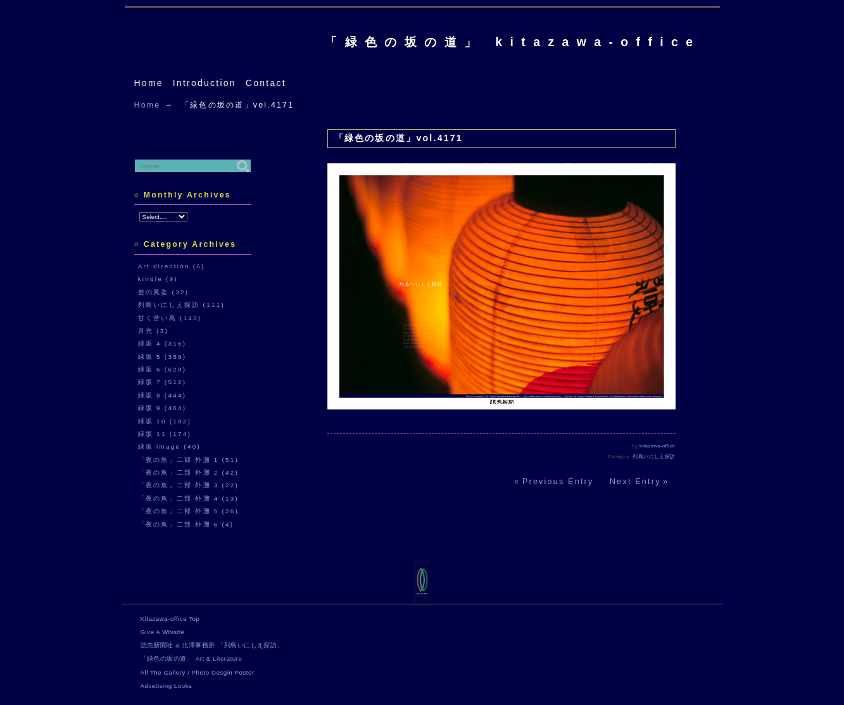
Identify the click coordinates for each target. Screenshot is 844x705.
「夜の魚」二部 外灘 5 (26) (188, 511)
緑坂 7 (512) (162, 381)
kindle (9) (158, 278)
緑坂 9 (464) (162, 407)
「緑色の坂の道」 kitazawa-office (512, 42)
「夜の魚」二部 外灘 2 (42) (188, 472)
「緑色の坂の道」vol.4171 (398, 138)
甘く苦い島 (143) (170, 318)
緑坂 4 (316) (162, 343)
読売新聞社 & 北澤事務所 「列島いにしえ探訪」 (212, 645)
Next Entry (635, 481)
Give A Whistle (163, 631)
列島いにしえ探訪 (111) (181, 304)
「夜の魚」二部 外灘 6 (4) (186, 524)
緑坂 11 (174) (164, 433)
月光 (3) (153, 330)
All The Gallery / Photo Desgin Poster (198, 672)
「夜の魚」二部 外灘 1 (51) (188, 459)
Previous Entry (557, 481)
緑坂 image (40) (169, 446)
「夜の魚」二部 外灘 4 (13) (188, 498)
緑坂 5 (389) (162, 356)
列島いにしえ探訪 (654, 456)
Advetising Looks (166, 685)
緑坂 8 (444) (162, 395)
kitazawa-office (657, 446)
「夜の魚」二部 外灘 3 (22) (188, 485)
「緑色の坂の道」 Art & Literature (191, 658)
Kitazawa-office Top (170, 618)
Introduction (204, 83)
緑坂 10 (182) (164, 421)
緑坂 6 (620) (162, 369)
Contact (266, 83)
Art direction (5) (171, 266)
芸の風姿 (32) (163, 292)
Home (148, 83)
